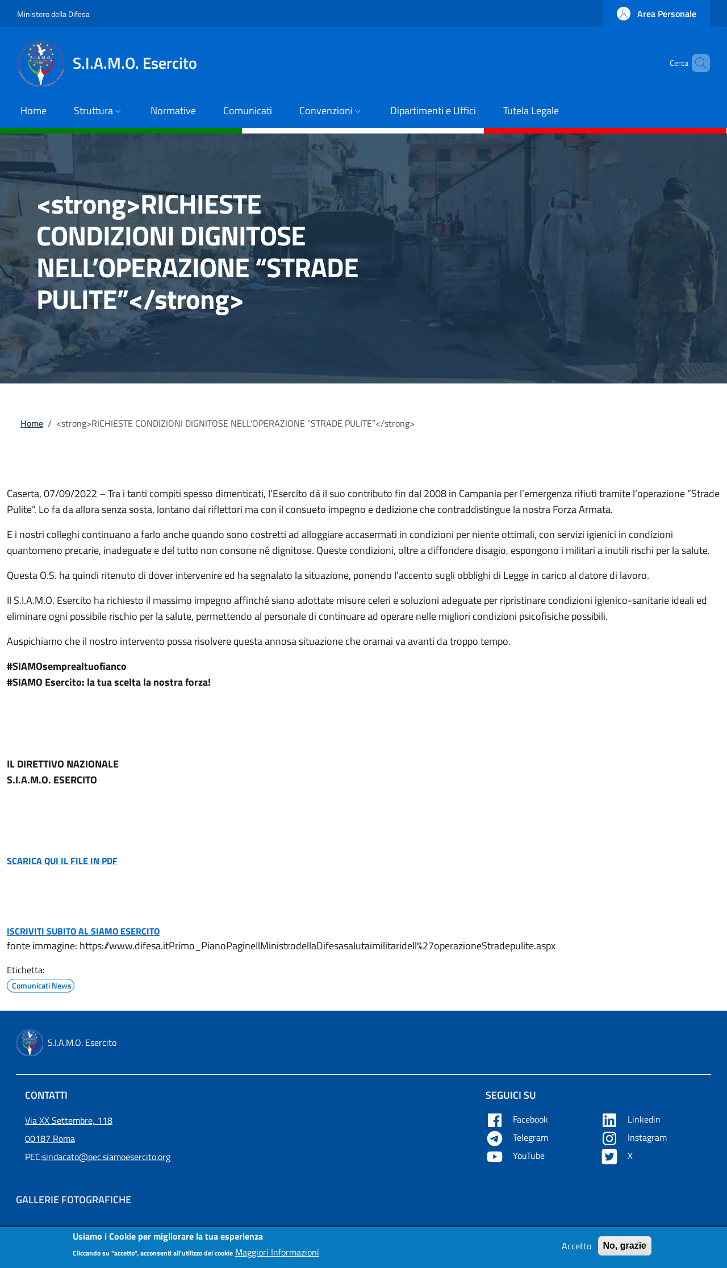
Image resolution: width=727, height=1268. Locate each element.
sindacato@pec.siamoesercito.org (106, 1156)
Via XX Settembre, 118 (68, 1120)
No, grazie (624, 1248)
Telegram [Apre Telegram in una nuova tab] (518, 1137)
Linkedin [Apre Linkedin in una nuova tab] (631, 1119)
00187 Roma (50, 1138)
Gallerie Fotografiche (73, 1199)
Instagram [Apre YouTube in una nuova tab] (634, 1137)
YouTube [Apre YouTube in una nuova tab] (516, 1155)
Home (31, 423)
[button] (656, 13)
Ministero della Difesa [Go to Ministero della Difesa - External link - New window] (53, 14)
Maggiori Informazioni (277, 1255)
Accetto (576, 1249)
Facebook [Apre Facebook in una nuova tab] (518, 1119)
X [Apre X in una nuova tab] (617, 1155)
